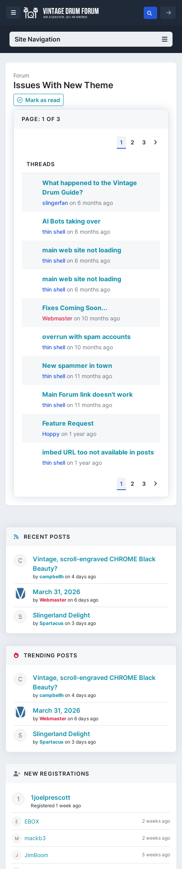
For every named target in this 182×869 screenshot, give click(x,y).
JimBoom (36, 855)
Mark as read (38, 100)
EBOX (31, 821)
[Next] (155, 142)
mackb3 (35, 838)
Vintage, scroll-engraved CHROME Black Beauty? (94, 563)
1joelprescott (50, 797)
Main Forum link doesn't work (87, 394)
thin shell (54, 231)
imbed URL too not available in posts (98, 452)
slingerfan (55, 202)
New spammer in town (77, 365)
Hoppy (51, 433)
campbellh (52, 576)
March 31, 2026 (56, 592)
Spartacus (52, 623)
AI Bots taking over (71, 221)
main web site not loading (81, 250)
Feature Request (68, 423)
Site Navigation (91, 39)
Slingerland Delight (61, 615)
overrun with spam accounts (86, 337)
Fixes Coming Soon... (74, 308)
